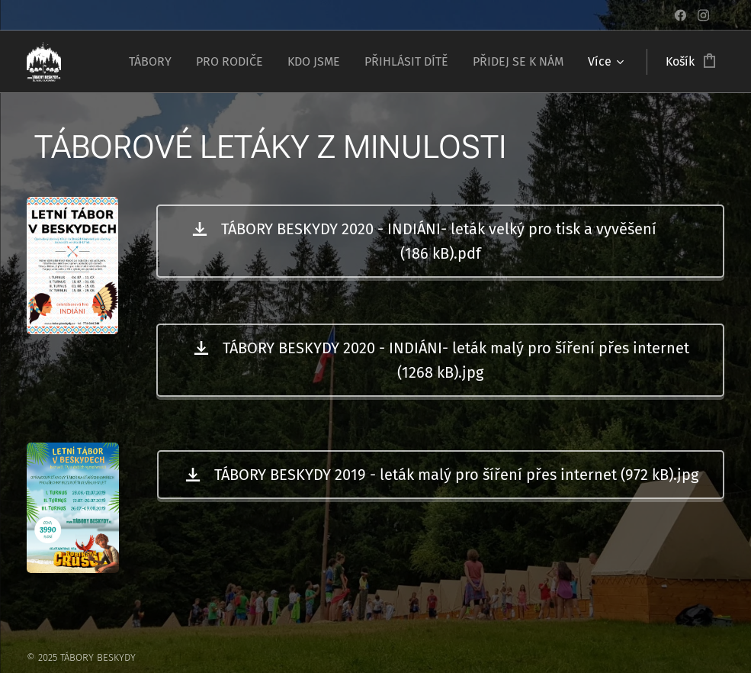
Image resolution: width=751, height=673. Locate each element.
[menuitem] (154, 62)
